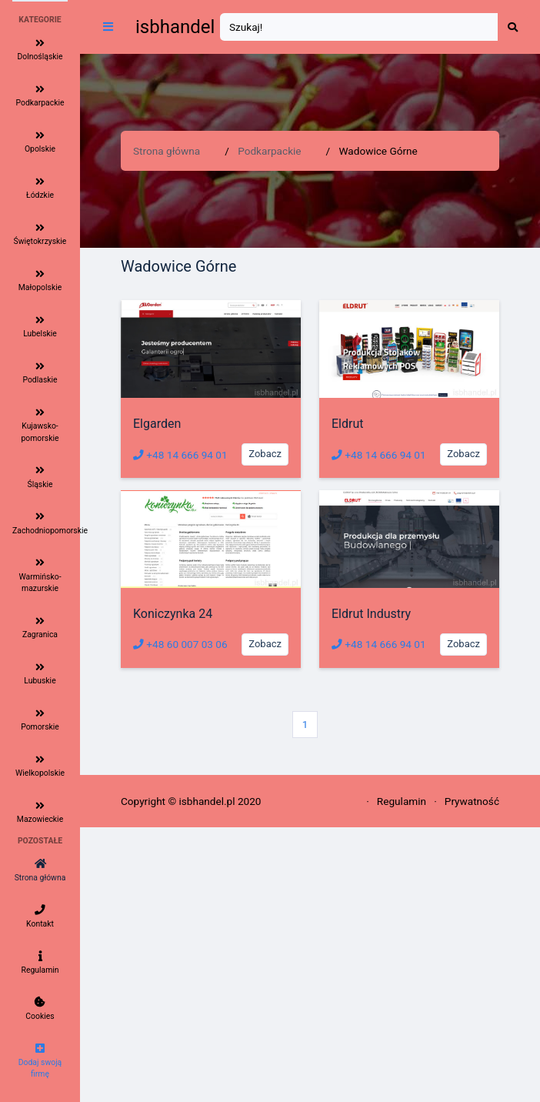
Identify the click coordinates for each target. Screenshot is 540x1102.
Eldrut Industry (371, 613)
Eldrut (347, 423)
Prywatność (472, 801)
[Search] (359, 27)
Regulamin (401, 801)
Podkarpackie (269, 151)
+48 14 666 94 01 (180, 455)
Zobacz (265, 453)
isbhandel (175, 27)
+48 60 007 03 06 (180, 644)
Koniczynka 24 (172, 613)
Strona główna (166, 151)
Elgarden (157, 423)
